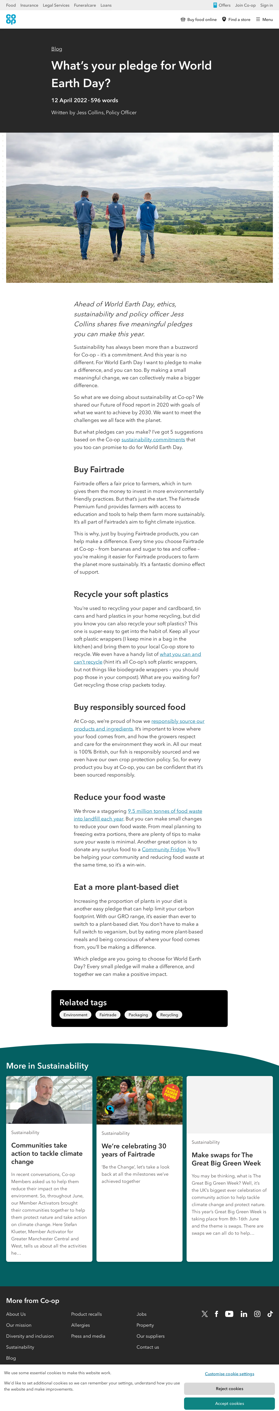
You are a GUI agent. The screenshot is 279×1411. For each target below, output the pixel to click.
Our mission (18, 1325)
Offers (222, 5)
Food (11, 5)
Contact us (148, 1347)
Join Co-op (245, 5)
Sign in (266, 5)
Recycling (169, 1014)
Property (145, 1325)
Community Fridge (164, 849)
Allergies (80, 1325)
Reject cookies (229, 1388)
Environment (75, 1014)
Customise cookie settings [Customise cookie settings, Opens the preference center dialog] (229, 1373)
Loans (106, 5)
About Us (16, 1314)
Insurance (29, 5)
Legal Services (56, 5)
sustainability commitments (153, 439)
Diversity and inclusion (30, 1336)
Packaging (138, 1014)
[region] (139, 1387)
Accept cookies (229, 1403)
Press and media (88, 1336)
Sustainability (20, 1347)
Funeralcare (85, 5)
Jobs (142, 1314)
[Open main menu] (264, 19)
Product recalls (86, 1314)
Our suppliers (151, 1336)
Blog (56, 49)
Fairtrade (108, 1014)
